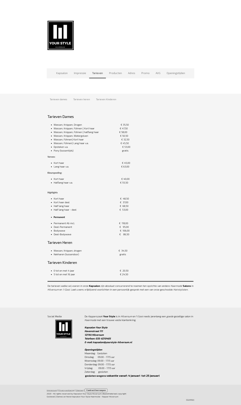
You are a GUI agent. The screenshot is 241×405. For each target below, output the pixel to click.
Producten (115, 73)
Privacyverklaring (66, 390)
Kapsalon (62, 73)
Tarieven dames (58, 99)
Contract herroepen (96, 390)
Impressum (52, 390)
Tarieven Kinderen (106, 99)
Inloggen (190, 399)
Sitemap (79, 390)
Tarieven (97, 73)
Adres (131, 73)
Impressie (80, 73)
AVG (158, 73)
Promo (145, 73)
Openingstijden (176, 73)
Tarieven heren (81, 99)
